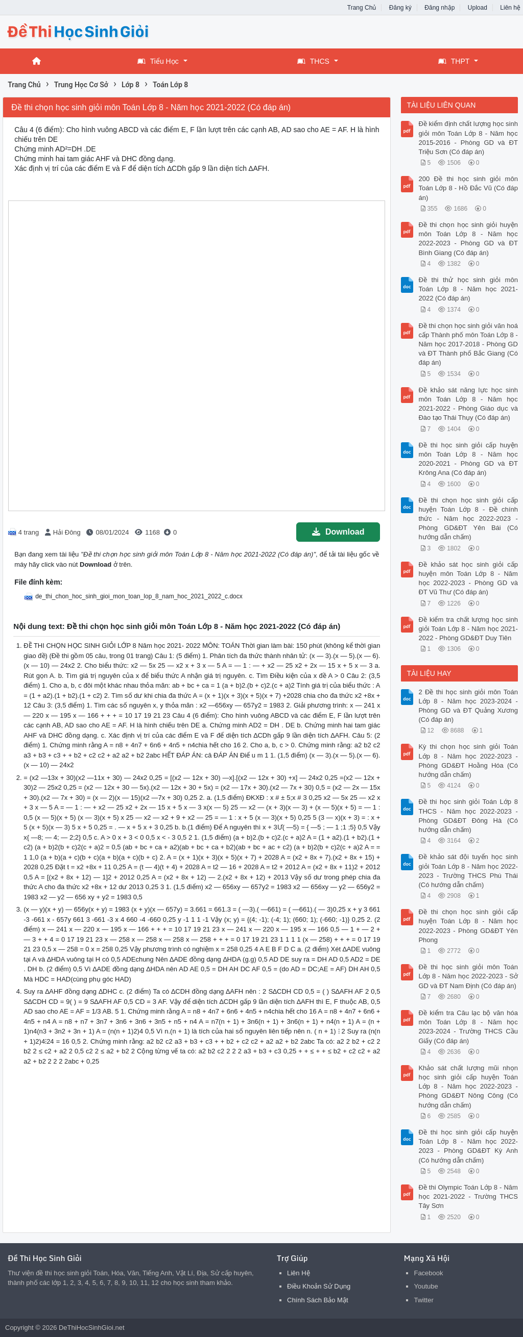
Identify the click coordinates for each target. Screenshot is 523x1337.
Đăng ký (400, 7)
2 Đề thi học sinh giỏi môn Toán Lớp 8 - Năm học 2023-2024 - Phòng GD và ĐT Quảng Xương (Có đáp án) (467, 706)
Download (338, 531)
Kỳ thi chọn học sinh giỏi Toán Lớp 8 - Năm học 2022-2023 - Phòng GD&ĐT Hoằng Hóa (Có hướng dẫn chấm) (467, 760)
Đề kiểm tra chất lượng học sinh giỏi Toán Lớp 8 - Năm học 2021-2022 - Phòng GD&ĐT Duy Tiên (467, 629)
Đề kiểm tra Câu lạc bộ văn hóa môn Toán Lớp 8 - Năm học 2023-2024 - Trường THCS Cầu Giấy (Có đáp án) (467, 1027)
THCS (313, 61)
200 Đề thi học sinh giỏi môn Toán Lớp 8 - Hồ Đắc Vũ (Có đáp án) (467, 188)
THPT (454, 61)
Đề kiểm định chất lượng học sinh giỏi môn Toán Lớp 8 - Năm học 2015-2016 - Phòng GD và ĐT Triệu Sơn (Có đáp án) (467, 138)
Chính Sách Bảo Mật (317, 1300)
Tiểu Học (158, 61)
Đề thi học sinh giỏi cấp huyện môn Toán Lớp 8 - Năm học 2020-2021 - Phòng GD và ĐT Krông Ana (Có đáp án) (467, 459)
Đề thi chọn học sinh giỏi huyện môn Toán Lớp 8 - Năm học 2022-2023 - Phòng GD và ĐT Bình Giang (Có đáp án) (467, 239)
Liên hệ (510, 7)
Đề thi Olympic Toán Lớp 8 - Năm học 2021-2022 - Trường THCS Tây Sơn (467, 1196)
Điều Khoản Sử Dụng (318, 1286)
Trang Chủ (361, 7)
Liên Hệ (298, 1273)
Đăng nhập (439, 7)
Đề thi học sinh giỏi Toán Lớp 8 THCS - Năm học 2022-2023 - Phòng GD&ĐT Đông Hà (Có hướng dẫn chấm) (467, 816)
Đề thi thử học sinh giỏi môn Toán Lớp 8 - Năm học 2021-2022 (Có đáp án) (467, 289)
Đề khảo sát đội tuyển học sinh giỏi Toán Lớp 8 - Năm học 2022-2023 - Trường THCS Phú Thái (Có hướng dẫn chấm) (467, 871)
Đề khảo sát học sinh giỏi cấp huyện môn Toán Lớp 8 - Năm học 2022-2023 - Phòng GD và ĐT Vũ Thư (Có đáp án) (467, 578)
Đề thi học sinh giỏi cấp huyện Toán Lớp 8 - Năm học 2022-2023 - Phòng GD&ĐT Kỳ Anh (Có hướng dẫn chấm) (467, 1146)
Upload (477, 7)
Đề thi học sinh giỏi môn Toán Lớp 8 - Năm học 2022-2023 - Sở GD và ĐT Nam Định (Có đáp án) (467, 976)
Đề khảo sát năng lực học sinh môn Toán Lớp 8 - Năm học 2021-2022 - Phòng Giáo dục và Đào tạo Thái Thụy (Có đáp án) (467, 404)
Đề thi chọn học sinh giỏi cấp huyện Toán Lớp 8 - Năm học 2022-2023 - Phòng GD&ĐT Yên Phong (467, 926)
